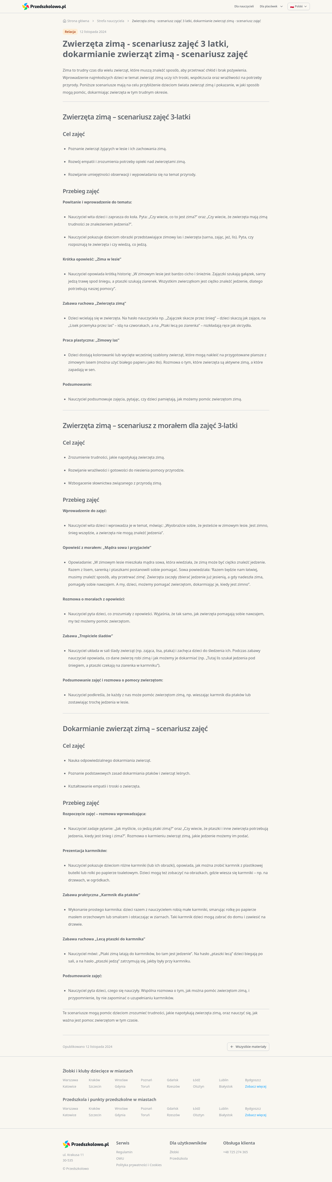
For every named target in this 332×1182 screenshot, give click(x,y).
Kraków (94, 1080)
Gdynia (120, 1086)
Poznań (146, 1080)
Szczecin (95, 1086)
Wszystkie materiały (248, 1046)
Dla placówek (271, 6)
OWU (120, 1158)
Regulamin (124, 1152)
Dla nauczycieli (244, 6)
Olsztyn (198, 1086)
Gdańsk (172, 1080)
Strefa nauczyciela (110, 21)
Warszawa (70, 1080)
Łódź (196, 1080)
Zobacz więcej (255, 1086)
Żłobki (174, 1152)
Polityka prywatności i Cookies (139, 1165)
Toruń (145, 1086)
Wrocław (121, 1080)
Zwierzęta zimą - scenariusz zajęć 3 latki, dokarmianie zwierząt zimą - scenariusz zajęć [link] (196, 21)
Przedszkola (179, 1158)
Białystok (226, 1086)
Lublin (223, 1080)
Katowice (69, 1086)
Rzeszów (173, 1086)
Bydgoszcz (253, 1080)
